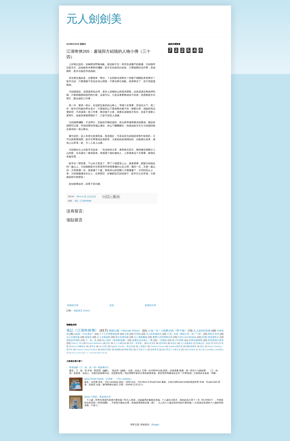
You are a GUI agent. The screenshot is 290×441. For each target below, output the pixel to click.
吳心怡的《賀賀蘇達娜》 (114, 340)
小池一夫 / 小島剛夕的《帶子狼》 (167, 330)
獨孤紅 (212, 350)
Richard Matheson (94, 343)
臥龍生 (174, 343)
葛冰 (202, 346)
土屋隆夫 (143, 346)
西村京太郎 (213, 334)
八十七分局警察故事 (109, 334)
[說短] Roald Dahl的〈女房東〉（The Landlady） (108, 379)
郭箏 (216, 343)
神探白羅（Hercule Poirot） (125, 330)
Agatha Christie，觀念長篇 (123, 346)
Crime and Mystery (187, 337)
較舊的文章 (150, 305)
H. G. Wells (89, 353)
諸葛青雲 (154, 349)
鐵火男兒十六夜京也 (171, 349)
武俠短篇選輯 (196, 340)
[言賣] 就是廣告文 (210, 337)
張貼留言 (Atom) (82, 310)
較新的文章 (72, 305)
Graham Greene (158, 346)
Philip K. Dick (77, 343)
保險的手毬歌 (73, 340)
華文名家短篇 (122, 337)
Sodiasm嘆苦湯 (176, 346)
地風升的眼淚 (189, 350)
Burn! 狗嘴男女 (79, 346)
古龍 (126, 334)
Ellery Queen (76, 353)
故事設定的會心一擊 (142, 340)
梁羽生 (92, 346)
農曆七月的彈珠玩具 (163, 337)
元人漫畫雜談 (186, 343)
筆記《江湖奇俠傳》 (84, 201)
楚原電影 (163, 343)
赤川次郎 (103, 346)
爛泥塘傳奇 (191, 346)
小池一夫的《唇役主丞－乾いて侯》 (185, 334)
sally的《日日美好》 (84, 334)
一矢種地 (162, 340)
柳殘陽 (118, 349)
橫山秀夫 (202, 350)
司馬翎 (137, 334)
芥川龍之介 (141, 349)
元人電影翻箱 (140, 337)
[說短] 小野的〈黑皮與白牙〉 (98, 397)
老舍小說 (100, 353)
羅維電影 (128, 349)
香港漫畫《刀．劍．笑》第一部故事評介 (89, 367)
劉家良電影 (106, 349)
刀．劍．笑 (91, 340)
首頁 (111, 305)
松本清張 (151, 343)
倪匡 (108, 343)
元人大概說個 (120, 343)
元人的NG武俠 (201, 330)
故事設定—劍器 (203, 343)
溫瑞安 (88, 337)
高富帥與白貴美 (216, 340)
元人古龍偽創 (103, 337)
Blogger (155, 424)
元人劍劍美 (94, 19)
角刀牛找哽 (177, 340)
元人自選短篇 (73, 337)
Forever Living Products (86, 349)
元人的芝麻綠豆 (154, 334)
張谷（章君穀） (136, 343)
